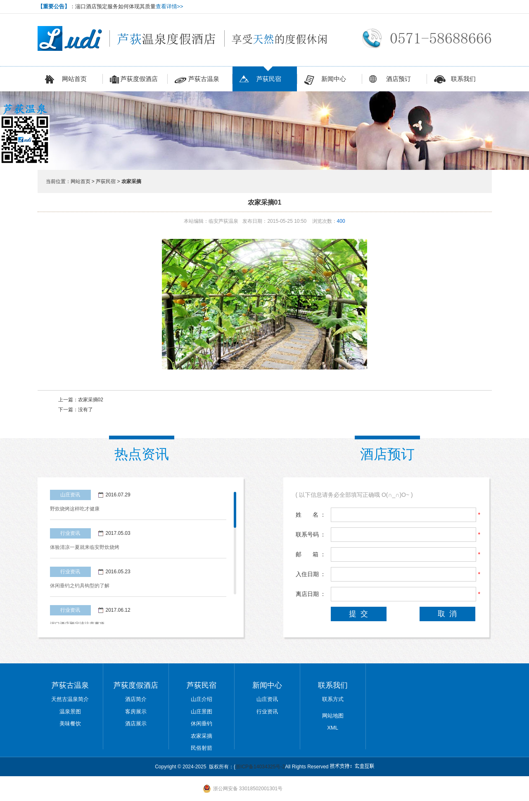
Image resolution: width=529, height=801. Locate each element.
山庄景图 (201, 711)
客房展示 (136, 711)
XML (332, 728)
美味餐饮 (70, 723)
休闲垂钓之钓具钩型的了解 (79, 586)
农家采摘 (201, 736)
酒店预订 (390, 80)
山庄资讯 (267, 699)
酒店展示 (136, 723)
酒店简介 (136, 699)
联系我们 (455, 80)
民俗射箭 (201, 748)
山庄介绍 (201, 699)
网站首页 (66, 80)
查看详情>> (169, 6)
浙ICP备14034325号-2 (260, 767)
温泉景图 (70, 711)
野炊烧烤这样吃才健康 (75, 509)
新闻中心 (325, 80)
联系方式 (333, 699)
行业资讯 (267, 711)
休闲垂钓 (201, 723)
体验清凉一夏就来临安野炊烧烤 (84, 547)
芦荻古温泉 (197, 80)
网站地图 (333, 716)
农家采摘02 (90, 400)
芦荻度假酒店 (134, 80)
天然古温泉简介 (70, 699)
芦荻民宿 (260, 80)
